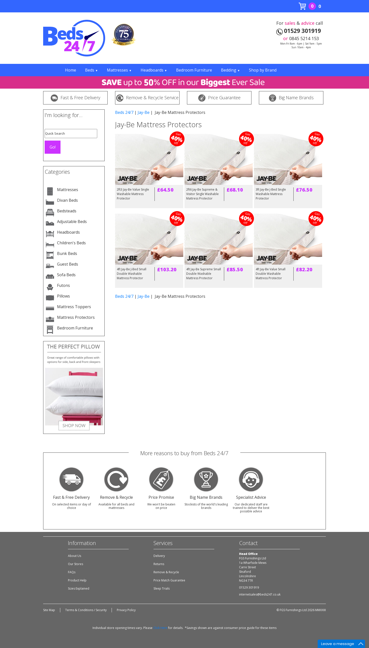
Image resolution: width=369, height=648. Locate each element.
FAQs (71, 572)
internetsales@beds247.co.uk (259, 594)
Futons (63, 285)
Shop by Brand (263, 70)
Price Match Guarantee (169, 580)
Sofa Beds (66, 274)
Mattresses (119, 70)
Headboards (154, 70)
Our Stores (75, 564)
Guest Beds (67, 264)
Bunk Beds (67, 253)
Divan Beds (67, 200)
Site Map (49, 610)
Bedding (230, 70)
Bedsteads (66, 211)
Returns (159, 564)
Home (70, 70)
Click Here (160, 628)
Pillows (63, 296)
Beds (91, 70)
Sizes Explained (78, 588)
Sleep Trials (162, 588)
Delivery (159, 556)
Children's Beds (71, 243)
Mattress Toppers (74, 306)
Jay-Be (144, 112)
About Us (74, 556)
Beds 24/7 (124, 112)
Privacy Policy (126, 610)
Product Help (77, 580)
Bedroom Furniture (194, 70)
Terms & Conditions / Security (86, 610)
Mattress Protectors (76, 317)
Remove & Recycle (166, 572)
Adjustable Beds (72, 221)
